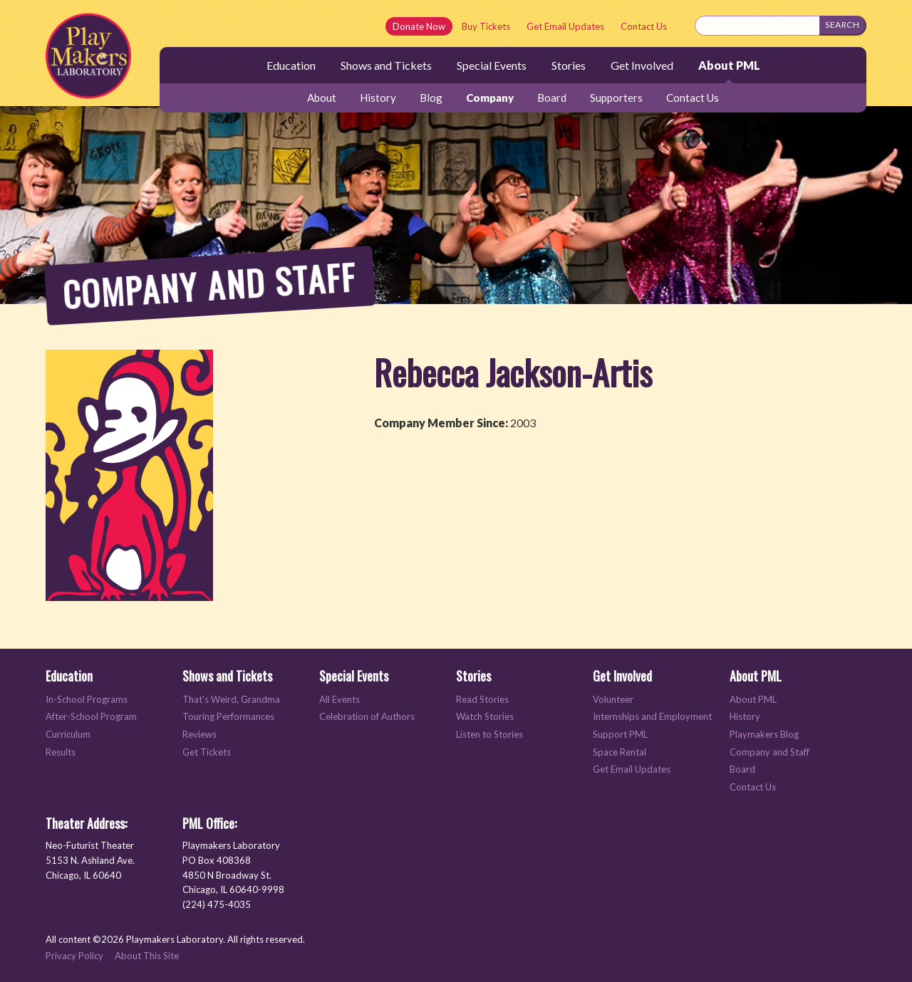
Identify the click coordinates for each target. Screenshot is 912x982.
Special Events (492, 65)
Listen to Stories (489, 734)
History (378, 97)
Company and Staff (769, 752)
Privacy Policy (74, 955)
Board (551, 97)
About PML (729, 65)
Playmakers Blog (764, 734)
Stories (568, 65)
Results (61, 752)
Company (490, 97)
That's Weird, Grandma (231, 699)
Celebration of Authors (367, 716)
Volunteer (613, 699)
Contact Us (644, 26)
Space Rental (619, 752)
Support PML (620, 734)
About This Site (147, 955)
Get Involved (642, 65)
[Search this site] (757, 26)
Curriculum (68, 734)
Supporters (616, 97)
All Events (339, 699)
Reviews (199, 734)
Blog (431, 97)
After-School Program (91, 716)
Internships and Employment (652, 716)
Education (291, 65)
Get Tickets (206, 752)
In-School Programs (87, 699)
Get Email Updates (565, 26)
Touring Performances (228, 716)
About (321, 97)
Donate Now (419, 26)
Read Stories (482, 699)
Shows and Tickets (386, 65)
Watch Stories (485, 716)
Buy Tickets (486, 26)
